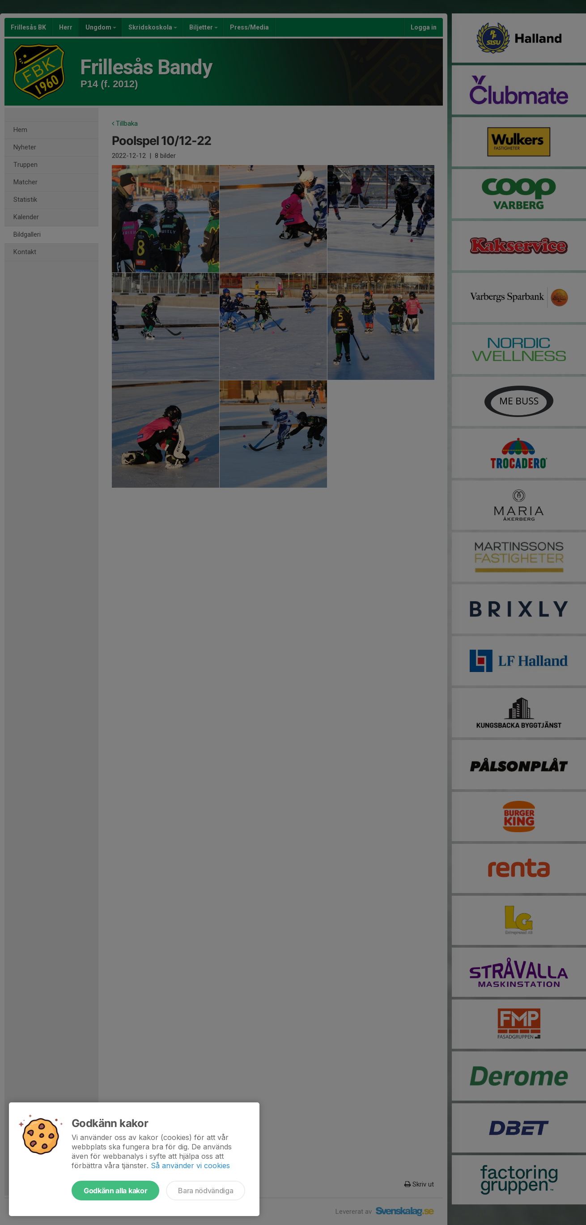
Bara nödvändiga (205, 1190)
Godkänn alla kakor (115, 1190)
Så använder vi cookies (190, 1165)
